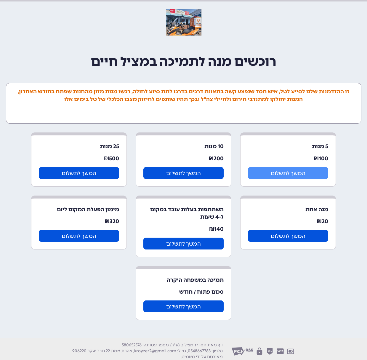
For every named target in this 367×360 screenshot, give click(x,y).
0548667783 (199, 350)
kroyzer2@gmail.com (155, 350)
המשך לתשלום (288, 173)
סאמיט (188, 356)
